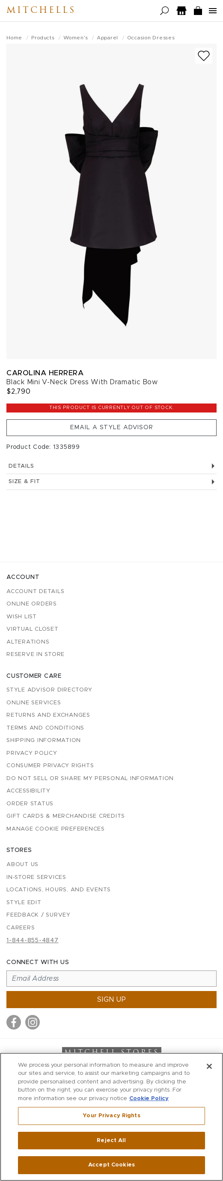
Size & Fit (111, 481)
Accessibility (28, 791)
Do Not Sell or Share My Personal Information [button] (90, 778)
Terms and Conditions (45, 728)
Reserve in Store (35, 654)
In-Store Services (36, 877)
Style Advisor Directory (49, 690)
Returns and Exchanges (48, 715)
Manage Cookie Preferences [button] (55, 829)
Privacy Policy (31, 753)
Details (111, 466)
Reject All (111, 1140)
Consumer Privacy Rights (50, 766)
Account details (35, 591)
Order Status (30, 804)
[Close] (209, 1066)
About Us (22, 864)
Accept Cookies (111, 1165)
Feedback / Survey (38, 915)
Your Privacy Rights (111, 1116)
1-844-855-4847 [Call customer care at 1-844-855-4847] (32, 941)
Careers (20, 928)
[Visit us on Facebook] (13, 1022)
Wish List (21, 617)
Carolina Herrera (44, 373)
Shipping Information (43, 740)
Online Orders (31, 604)
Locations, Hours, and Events (58, 890)
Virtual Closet (32, 629)
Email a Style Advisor (111, 427)
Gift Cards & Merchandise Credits (65, 816)
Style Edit (24, 902)
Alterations (27, 642)
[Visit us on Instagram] (32, 1022)
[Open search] (164, 11)
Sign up (111, 999)
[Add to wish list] (203, 56)
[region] (111, 1117)
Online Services (33, 703)
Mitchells (41, 10)
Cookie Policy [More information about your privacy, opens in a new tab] (149, 1098)
